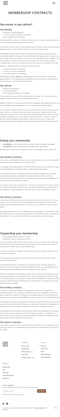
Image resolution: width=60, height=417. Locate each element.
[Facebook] (7, 404)
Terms (56, 408)
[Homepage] (5, 3)
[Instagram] (3, 404)
